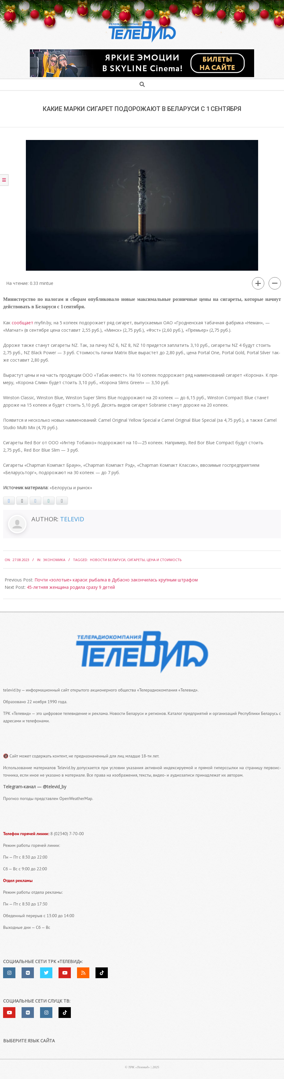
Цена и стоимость (164, 559)
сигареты (136, 559)
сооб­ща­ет (22, 323)
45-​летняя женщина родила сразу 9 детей (71, 587)
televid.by (12, 690)
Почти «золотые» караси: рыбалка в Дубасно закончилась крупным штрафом (116, 580)
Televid (72, 519)
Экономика (54, 559)
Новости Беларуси (107, 559)
